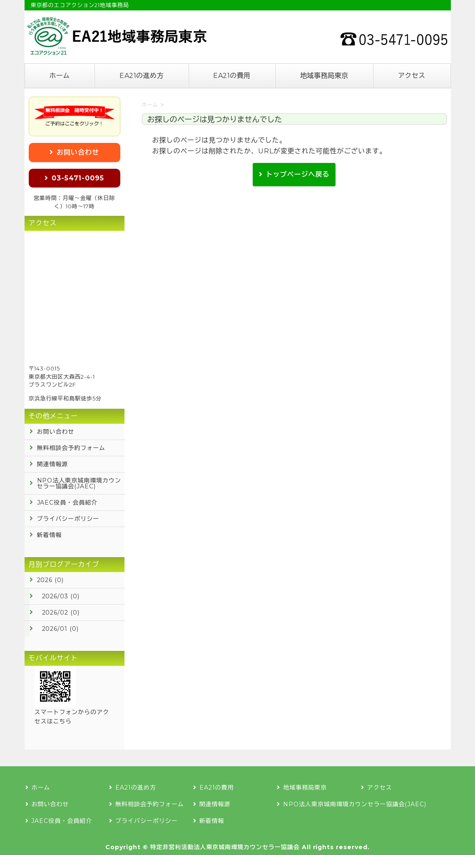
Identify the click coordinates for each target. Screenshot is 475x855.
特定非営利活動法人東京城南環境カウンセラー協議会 (225, 847)
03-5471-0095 (78, 178)
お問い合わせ (78, 152)
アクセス (411, 76)
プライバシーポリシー (68, 518)
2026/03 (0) (61, 596)
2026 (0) (50, 580)
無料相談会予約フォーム (71, 448)
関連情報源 (52, 464)
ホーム (59, 76)
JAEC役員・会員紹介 (67, 502)
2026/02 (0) (61, 612)
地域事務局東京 (324, 76)
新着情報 (49, 535)
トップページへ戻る (298, 174)
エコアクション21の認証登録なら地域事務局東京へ (116, 36)
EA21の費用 (231, 76)
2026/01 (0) (60, 628)
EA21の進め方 (141, 76)
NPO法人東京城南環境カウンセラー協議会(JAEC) (79, 483)
